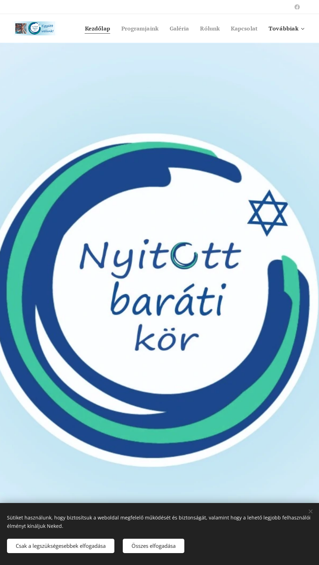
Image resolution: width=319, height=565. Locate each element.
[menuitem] (90, 28)
